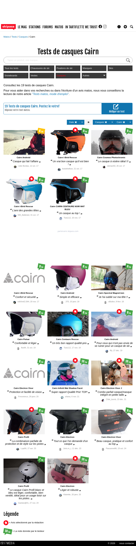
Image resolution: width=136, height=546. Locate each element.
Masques (87, 68)
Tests (15, 36)
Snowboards (11, 75)
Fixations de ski (64, 68)
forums (48, 27)
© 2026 (111, 543)
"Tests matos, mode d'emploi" (50, 94)
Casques (23, 36)
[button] (125, 27)
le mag (22, 27)
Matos (7, 36)
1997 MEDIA (8, 543)
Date (73, 122)
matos (59, 27)
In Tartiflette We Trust (81, 27)
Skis (111, 68)
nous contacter (126, 543)
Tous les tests (11, 68)
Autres (94, 75)
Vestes (34, 75)
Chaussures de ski (40, 68)
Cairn (32, 36)
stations (34, 27)
